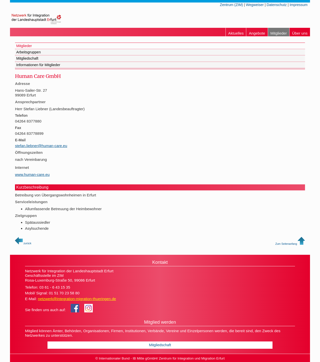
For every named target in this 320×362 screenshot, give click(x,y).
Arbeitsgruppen (28, 52)
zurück (23, 243)
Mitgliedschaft (27, 58)
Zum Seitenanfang (290, 243)
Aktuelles (236, 33)
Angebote (257, 33)
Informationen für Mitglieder (38, 65)
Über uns (300, 33)
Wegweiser (255, 5)
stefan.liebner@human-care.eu (41, 146)
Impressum (299, 5)
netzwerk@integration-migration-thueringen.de (77, 299)
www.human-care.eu (32, 174)
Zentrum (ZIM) (231, 5)
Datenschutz (277, 5)
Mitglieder (278, 33)
